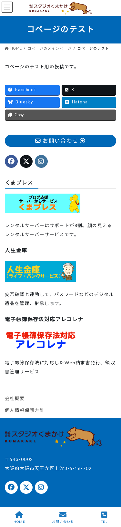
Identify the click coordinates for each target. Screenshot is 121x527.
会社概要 (15, 398)
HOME (19, 517)
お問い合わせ (63, 517)
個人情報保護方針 (25, 410)
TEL (104, 517)
